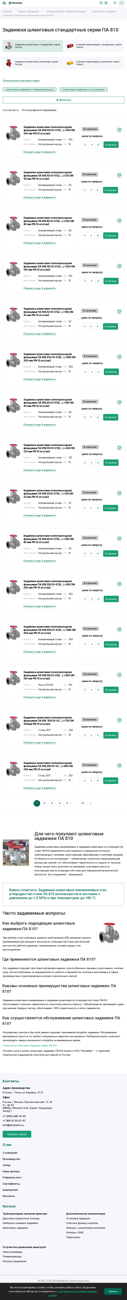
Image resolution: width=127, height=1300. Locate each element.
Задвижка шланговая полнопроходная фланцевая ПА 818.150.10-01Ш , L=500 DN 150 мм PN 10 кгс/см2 (48, 675)
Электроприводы (12, 1251)
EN (121, 3)
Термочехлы (73, 1237)
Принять (113, 1291)
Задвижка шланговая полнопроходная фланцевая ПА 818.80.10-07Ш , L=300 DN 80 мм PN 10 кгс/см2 (48, 221)
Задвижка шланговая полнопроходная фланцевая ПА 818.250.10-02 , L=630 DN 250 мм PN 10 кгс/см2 (48, 766)
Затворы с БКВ (74, 1232)
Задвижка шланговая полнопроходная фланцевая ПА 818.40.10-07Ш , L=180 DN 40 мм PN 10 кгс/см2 (48, 403)
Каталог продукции (29, 11)
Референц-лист (12, 1177)
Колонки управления (14, 1261)
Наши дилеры (11, 1171)
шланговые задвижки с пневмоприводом (29, 89)
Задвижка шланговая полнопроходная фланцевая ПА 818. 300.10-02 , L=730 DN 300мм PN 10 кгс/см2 (48, 720)
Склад (6, 1165)
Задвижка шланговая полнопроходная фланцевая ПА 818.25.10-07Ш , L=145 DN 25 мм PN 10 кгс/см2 (48, 493)
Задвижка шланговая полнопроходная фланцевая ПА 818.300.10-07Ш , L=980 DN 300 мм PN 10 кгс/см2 (49, 630)
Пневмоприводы (12, 1256)
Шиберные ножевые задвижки (20, 1223)
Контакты (9, 1196)
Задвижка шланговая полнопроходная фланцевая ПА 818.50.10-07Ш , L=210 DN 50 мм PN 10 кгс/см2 (48, 175)
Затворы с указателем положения (85, 1227)
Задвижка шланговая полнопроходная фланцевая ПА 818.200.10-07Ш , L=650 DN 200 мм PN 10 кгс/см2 (49, 357)
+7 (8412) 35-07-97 (14, 1120)
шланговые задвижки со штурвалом (84, 89)
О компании (10, 1152)
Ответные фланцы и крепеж (82, 1223)
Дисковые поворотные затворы (21, 1218)
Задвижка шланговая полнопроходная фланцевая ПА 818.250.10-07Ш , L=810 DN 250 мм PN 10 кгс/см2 (49, 584)
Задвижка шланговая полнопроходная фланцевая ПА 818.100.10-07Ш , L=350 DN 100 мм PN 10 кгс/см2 (49, 130)
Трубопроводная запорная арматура (66, 11)
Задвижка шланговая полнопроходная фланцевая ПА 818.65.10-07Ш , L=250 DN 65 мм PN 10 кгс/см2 (48, 539)
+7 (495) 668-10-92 (14, 1116)
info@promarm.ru (13, 1125)
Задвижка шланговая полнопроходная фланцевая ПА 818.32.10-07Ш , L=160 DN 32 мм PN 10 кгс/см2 (48, 312)
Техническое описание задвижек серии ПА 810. (30, 1045)
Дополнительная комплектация (85, 1213)
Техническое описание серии (21, 80)
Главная (7, 11)
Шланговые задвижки (105, 11)
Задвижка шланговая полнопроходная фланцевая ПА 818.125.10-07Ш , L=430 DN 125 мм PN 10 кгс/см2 (49, 448)
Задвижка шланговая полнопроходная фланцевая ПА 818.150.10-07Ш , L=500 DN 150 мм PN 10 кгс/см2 (49, 266)
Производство (11, 1159)
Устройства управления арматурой (24, 1247)
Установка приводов (78, 1218)
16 (82, 803)
